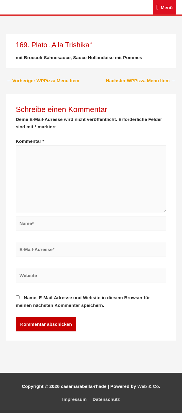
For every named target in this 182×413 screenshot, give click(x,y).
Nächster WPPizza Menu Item (140, 80)
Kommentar (30, 141)
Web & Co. (148, 386)
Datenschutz (106, 399)
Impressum (74, 399)
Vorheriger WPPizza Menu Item (43, 80)
